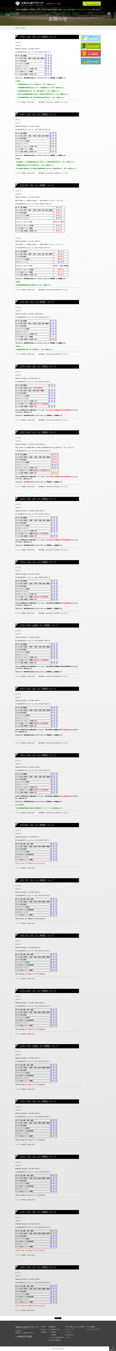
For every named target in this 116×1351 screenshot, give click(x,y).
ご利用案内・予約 (34, 9)
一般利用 (53, 1334)
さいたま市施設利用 (56, 1337)
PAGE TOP (112, 1350)
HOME (18, 9)
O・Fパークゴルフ (93, 1329)
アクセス (88, 9)
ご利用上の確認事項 (47, 9)
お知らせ (44, 1329)
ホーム (68, 1337)
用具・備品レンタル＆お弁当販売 (64, 9)
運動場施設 (24, 9)
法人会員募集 (91, 1327)
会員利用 (53, 1332)
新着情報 (44, 1332)
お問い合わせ (96, 9)
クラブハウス (80, 9)
